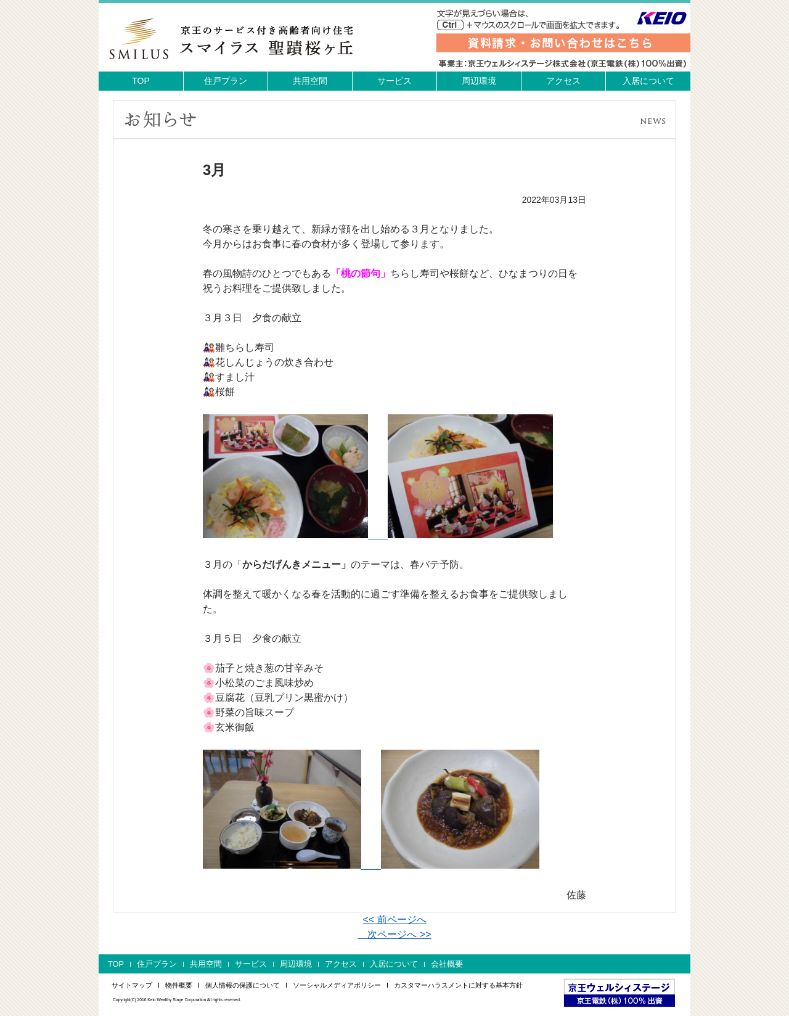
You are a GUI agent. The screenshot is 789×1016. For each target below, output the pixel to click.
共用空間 (310, 81)
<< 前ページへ (394, 919)
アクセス (563, 81)
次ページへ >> (394, 934)
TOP (141, 81)
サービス (394, 81)
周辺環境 (479, 81)
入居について (648, 81)
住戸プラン (225, 81)
